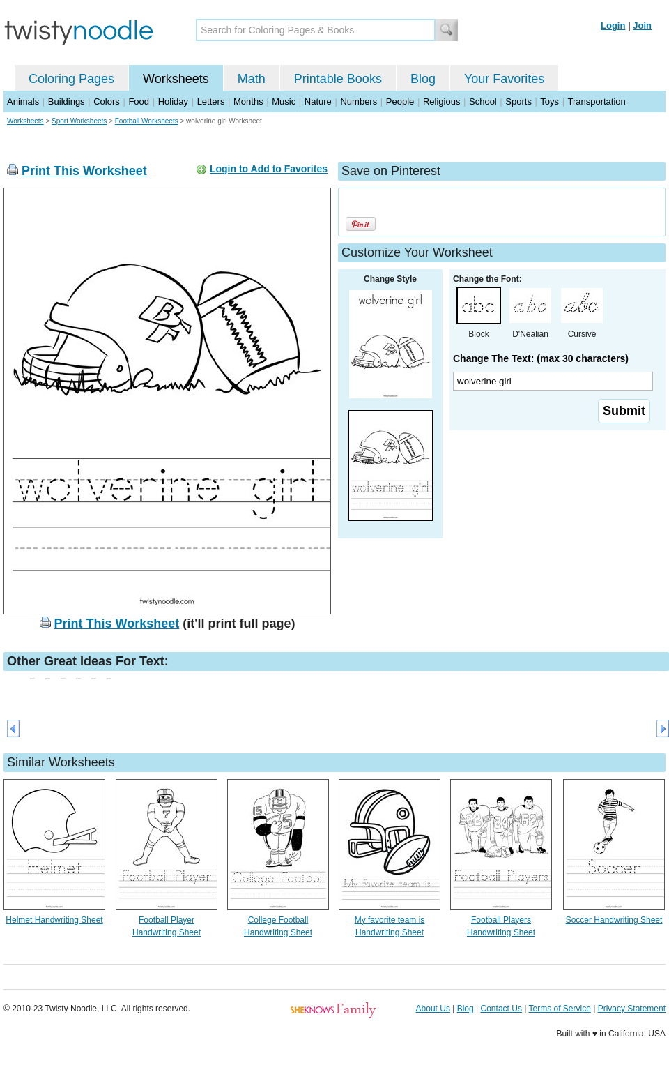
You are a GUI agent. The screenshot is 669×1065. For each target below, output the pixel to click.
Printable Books (338, 79)
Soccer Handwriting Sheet (614, 920)
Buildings (66, 101)
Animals (23, 101)
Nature (318, 101)
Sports (518, 101)
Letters (211, 101)
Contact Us (501, 1008)
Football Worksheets (146, 121)
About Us (433, 1008)
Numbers (358, 101)
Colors (106, 101)
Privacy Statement (632, 1008)
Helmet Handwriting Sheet (54, 920)
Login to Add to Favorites (269, 168)
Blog (423, 79)
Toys (549, 101)
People (400, 101)
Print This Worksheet (84, 171)
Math (252, 79)
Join (642, 25)
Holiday (173, 101)
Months (248, 101)
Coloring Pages (71, 79)
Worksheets (176, 79)
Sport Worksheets (79, 121)
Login (613, 25)
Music (283, 101)
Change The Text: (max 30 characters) (541, 358)
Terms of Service (559, 1008)
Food (138, 101)
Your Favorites (504, 79)
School (483, 101)
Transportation (596, 101)
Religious (441, 101)
